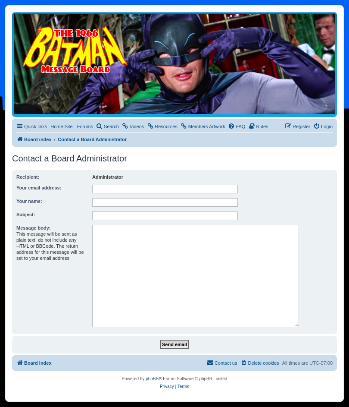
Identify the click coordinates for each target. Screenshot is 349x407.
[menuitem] (107, 126)
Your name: (29, 201)
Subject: (25, 214)
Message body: (33, 227)
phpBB (152, 378)
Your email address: (38, 187)
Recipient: (27, 177)
